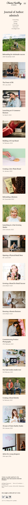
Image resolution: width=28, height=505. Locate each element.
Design (15, 23)
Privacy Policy (5, 484)
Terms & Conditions (17, 483)
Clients (15, 21)
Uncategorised (15, 28)
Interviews (15, 27)
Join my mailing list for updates (9, 500)
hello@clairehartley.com (11, 493)
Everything (15, 20)
